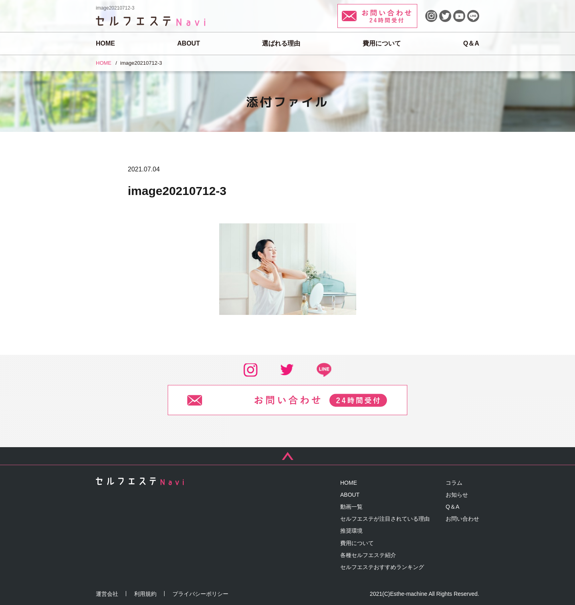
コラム (454, 483)
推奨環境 (351, 530)
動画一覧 (351, 507)
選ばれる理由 (281, 43)
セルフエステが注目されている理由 (385, 518)
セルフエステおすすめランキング (382, 567)
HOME (105, 43)
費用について (382, 43)
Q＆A (471, 43)
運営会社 (107, 594)
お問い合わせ (462, 518)
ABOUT (188, 43)
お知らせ (457, 495)
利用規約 (145, 594)
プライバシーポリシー (200, 594)
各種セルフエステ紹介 (368, 555)
